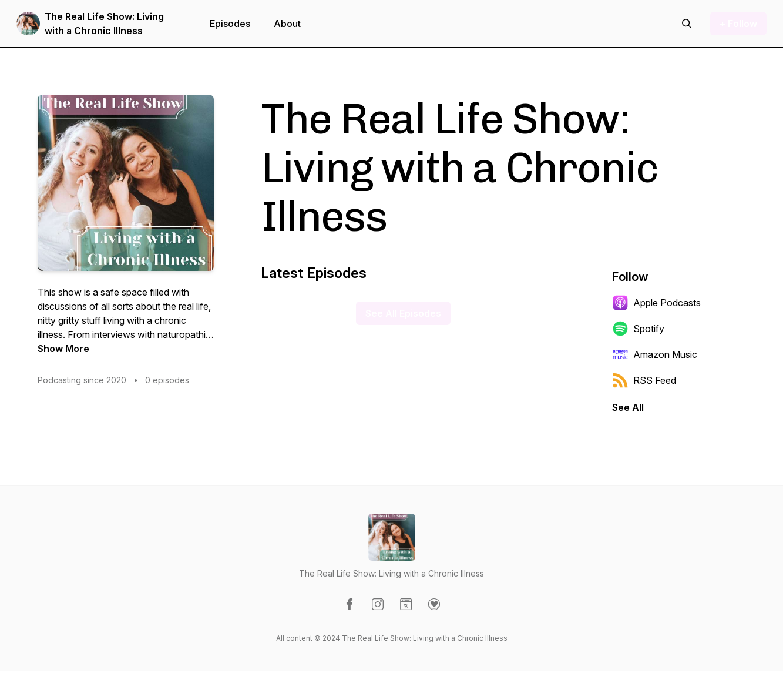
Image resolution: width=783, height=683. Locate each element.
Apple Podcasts (656, 302)
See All (628, 407)
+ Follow (738, 23)
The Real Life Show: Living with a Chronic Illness (104, 23)
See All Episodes (403, 313)
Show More (63, 348)
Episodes (230, 23)
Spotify (638, 328)
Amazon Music (654, 354)
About (287, 23)
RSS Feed (644, 380)
